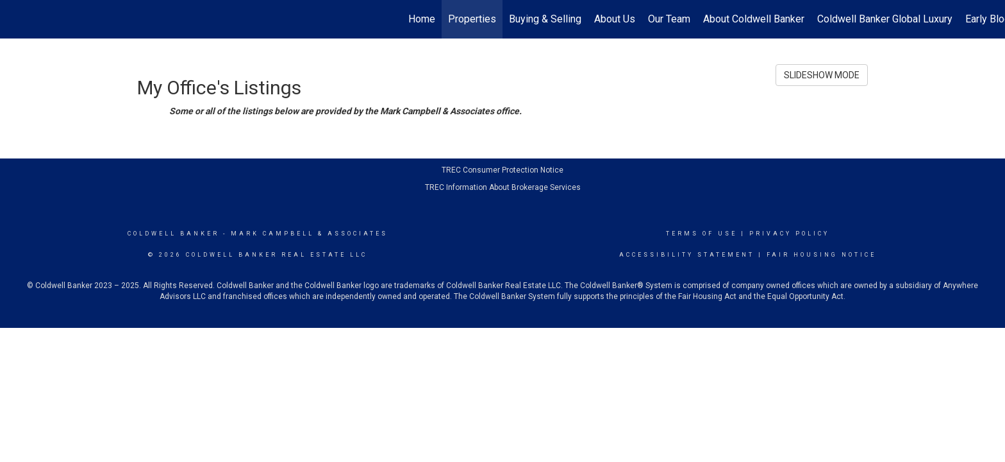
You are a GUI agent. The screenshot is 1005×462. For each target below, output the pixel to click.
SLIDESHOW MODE (822, 75)
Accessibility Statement (686, 255)
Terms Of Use (701, 233)
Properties (472, 19)
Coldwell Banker (173, 233)
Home (421, 19)
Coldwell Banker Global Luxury (884, 19)
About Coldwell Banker (753, 19)
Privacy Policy (789, 233)
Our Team (669, 19)
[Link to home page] (16, 19)
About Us (614, 19)
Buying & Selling (545, 19)
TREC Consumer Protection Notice (502, 170)
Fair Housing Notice (821, 255)
